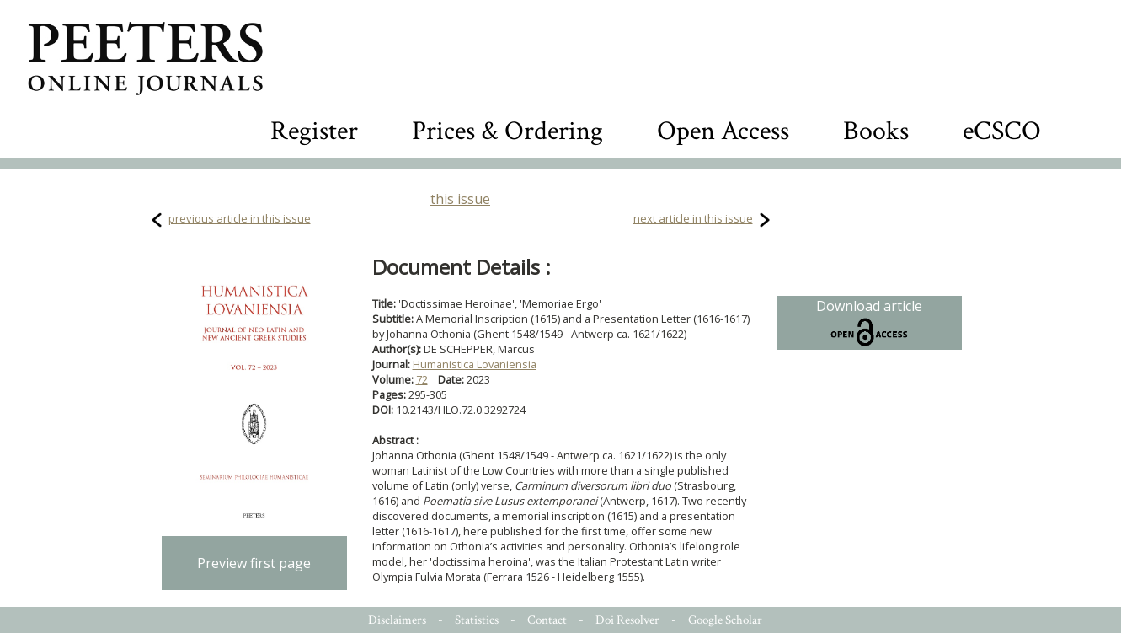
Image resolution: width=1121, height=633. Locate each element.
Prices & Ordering (507, 131)
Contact (547, 620)
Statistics (477, 620)
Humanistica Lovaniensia (474, 364)
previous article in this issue (239, 218)
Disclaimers (397, 620)
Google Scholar (725, 620)
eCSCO (1002, 131)
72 (422, 379)
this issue (460, 199)
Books (876, 131)
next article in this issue (693, 218)
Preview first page (254, 563)
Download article (869, 323)
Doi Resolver (627, 620)
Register (314, 131)
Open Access (723, 131)
